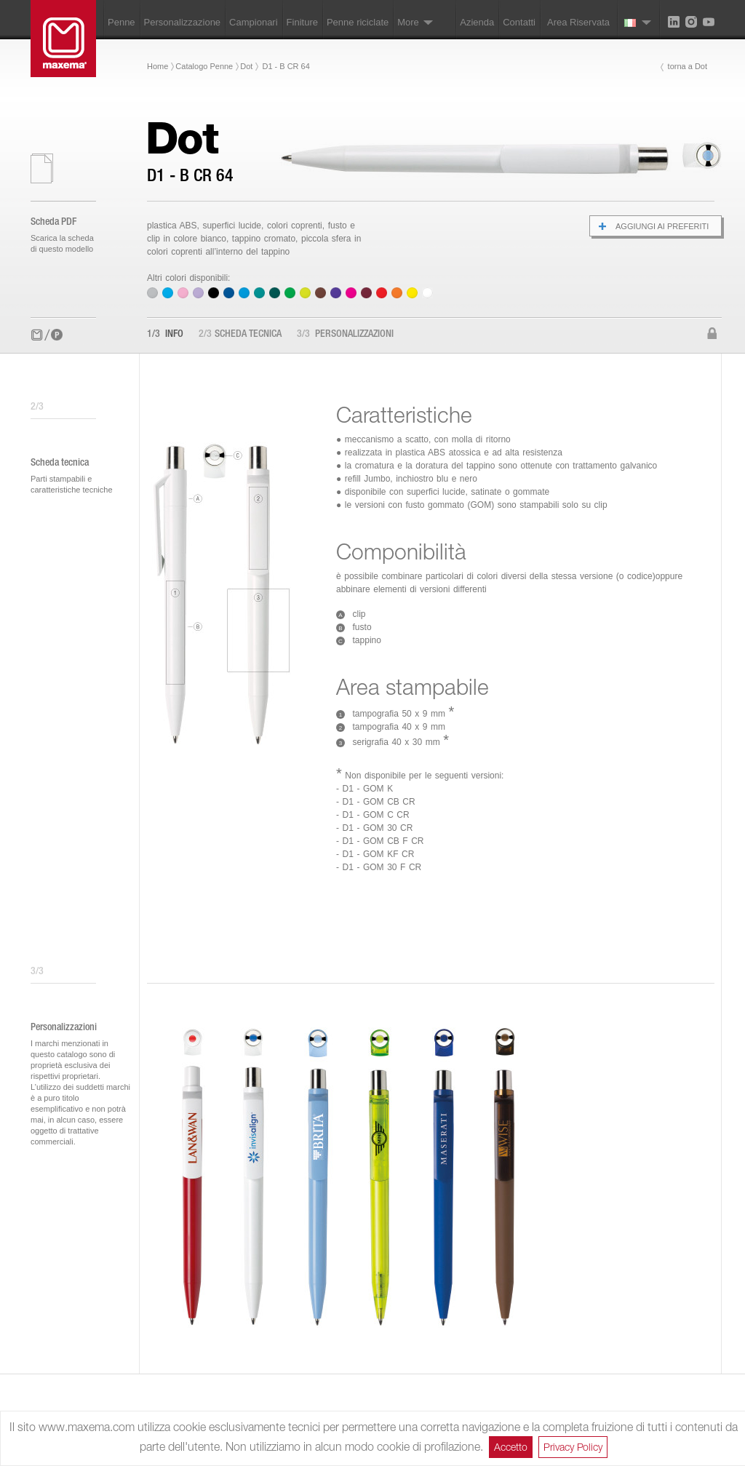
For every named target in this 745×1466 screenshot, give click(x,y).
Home (157, 66)
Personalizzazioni (345, 335)
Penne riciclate (358, 22)
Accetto (510, 1447)
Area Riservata (578, 22)
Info (165, 335)
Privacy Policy (572, 1447)
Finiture (302, 22)
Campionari (253, 22)
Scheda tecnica (240, 335)
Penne (121, 22)
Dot (246, 66)
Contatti (519, 22)
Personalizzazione (182, 22)
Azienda (477, 22)
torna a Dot (687, 66)
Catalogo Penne (204, 66)
